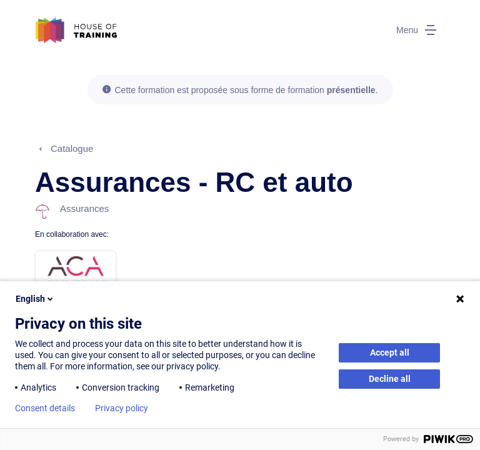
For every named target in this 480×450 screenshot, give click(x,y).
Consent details (45, 408)
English (35, 299)
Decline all (390, 379)
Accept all (389, 353)
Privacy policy (121, 408)
